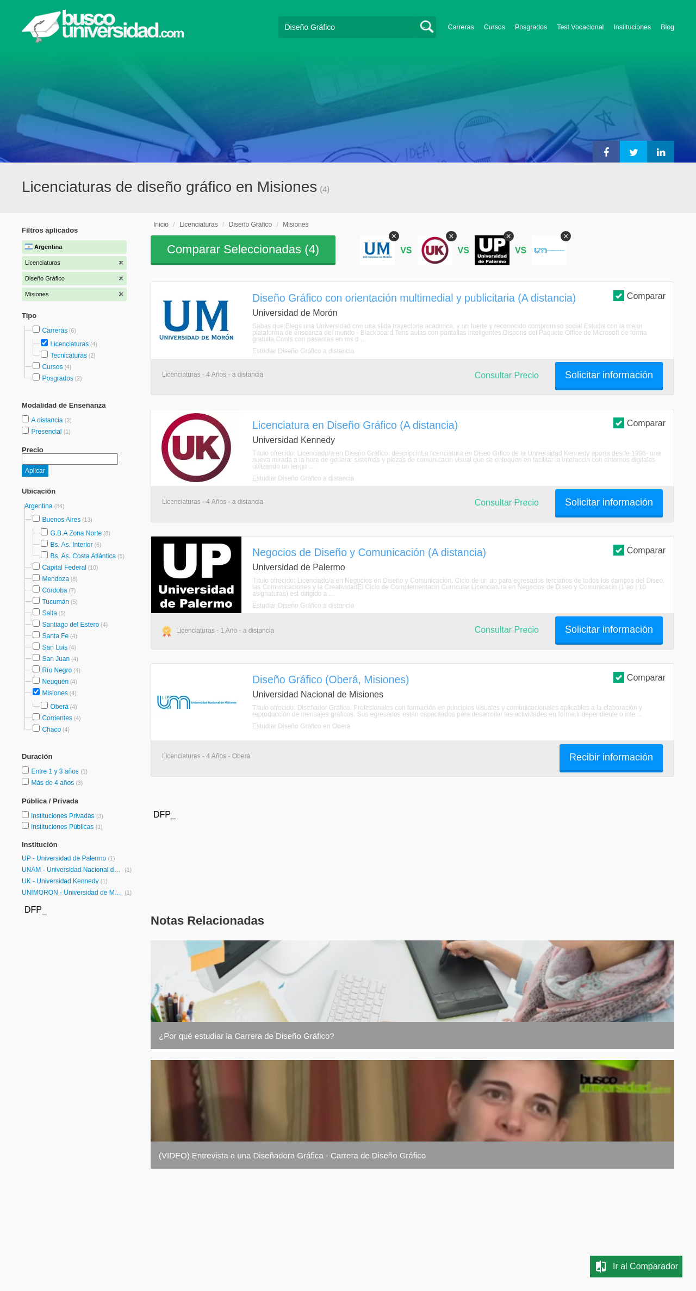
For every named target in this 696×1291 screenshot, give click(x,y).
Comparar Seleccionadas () (243, 249)
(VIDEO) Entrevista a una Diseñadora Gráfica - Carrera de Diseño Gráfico (292, 1155)
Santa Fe (55, 636)
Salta (49, 613)
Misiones (54, 693)
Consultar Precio (507, 375)
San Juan (56, 659)
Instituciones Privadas (67, 816)
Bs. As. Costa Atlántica (83, 556)
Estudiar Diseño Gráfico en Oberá (301, 726)
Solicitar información (609, 375)
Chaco (51, 729)
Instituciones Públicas (67, 827)
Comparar (639, 295)
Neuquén (55, 681)
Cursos (494, 27)
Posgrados (531, 27)
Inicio (161, 224)
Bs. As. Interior (71, 544)
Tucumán (55, 602)
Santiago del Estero (70, 624)
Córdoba (54, 590)
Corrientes (57, 718)
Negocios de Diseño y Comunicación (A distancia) (369, 552)
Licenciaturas (69, 344)
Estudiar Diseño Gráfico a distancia (303, 351)
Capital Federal (64, 567)
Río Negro (57, 670)
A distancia (47, 420)
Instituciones (632, 27)
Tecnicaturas (68, 355)
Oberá (59, 706)
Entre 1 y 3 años (55, 771)
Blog (667, 27)
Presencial (47, 431)
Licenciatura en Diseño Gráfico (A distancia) (355, 425)
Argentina (39, 506)
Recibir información (611, 757)
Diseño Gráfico (250, 224)
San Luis (54, 647)
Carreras (461, 27)
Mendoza (55, 579)
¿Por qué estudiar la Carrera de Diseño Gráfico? (246, 1035)
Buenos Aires (61, 519)
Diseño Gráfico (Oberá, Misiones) (330, 679)
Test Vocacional (580, 27)
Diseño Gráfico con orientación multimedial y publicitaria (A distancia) (414, 298)
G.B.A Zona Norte (76, 533)
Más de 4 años (53, 783)
